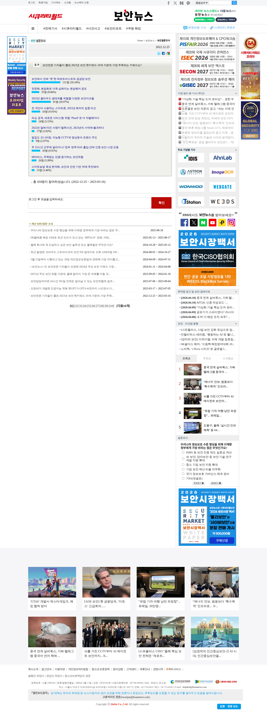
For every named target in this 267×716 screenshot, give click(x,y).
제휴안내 (145, 669)
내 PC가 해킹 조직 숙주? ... (205, 316)
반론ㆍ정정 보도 (229, 706)
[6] (94, 306)
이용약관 (60, 669)
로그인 (31, 2)
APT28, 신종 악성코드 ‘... (204, 302)
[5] (89, 306)
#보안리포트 (113, 28)
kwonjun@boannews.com (135, 697)
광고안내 (46, 669)
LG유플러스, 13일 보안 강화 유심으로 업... (207, 329)
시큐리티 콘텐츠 (224, 27)
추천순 (207, 358)
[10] (112, 306)
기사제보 (55, 2)
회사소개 (33, 669)
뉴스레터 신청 (81, 2)
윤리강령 (118, 669)
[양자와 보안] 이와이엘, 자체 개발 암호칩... (208, 339)
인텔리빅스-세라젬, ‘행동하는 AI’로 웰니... (208, 334)
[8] (102, 306)
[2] (76, 306)
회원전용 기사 (197, 27)
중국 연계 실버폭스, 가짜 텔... (207, 297)
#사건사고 (93, 28)
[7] (98, 306)
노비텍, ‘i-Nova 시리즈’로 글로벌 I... (203, 348)
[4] (85, 306)
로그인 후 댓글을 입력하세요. (90, 203)
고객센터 (131, 669)
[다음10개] (123, 306)
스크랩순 (228, 358)
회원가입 (43, 2)
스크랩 (67, 2)
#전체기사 (50, 28)
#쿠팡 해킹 (133, 28)
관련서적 (158, 669)
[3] (81, 306)
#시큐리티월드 (72, 28)
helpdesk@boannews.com (195, 687)
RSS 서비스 (175, 669)
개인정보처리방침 (78, 669)
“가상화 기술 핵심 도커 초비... (207, 307)
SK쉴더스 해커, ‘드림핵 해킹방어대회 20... (207, 344)
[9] (107, 306)
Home (140, 40)
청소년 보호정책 (101, 669)
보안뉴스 (150, 40)
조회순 (186, 358)
